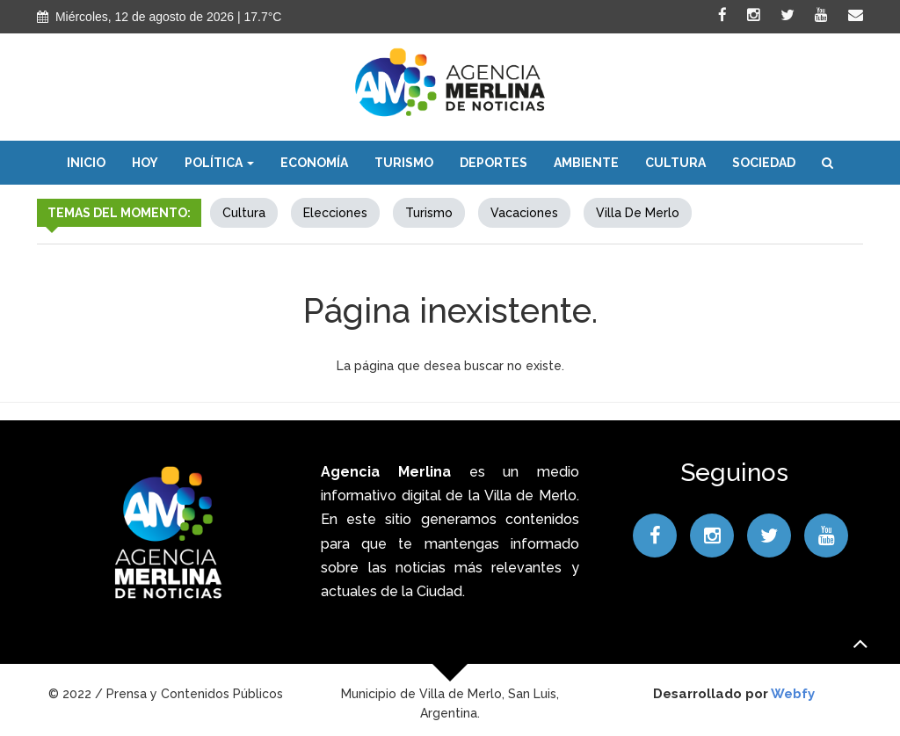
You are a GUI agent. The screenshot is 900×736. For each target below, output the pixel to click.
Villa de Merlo (637, 213)
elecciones (335, 213)
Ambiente (586, 163)
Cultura (675, 163)
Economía (314, 163)
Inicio (86, 163)
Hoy (145, 163)
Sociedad (763, 163)
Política (219, 163)
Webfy (793, 694)
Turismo (403, 163)
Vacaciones (524, 213)
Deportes (493, 163)
